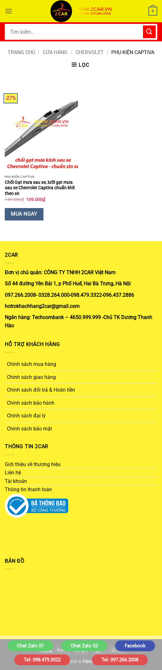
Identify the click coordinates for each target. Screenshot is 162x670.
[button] (8, 11)
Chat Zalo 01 (30, 646)
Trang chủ (21, 52)
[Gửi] (149, 31)
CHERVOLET (89, 52)
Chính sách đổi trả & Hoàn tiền (41, 390)
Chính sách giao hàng (31, 377)
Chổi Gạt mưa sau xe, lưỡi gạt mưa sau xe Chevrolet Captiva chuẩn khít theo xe (40, 188)
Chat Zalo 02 (84, 646)
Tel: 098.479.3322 (42, 660)
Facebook (135, 646)
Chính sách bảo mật (29, 429)
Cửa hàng (55, 52)
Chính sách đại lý (26, 416)
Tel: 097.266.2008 (119, 660)
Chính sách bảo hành (31, 403)
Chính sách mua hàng (31, 364)
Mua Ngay (24, 214)
